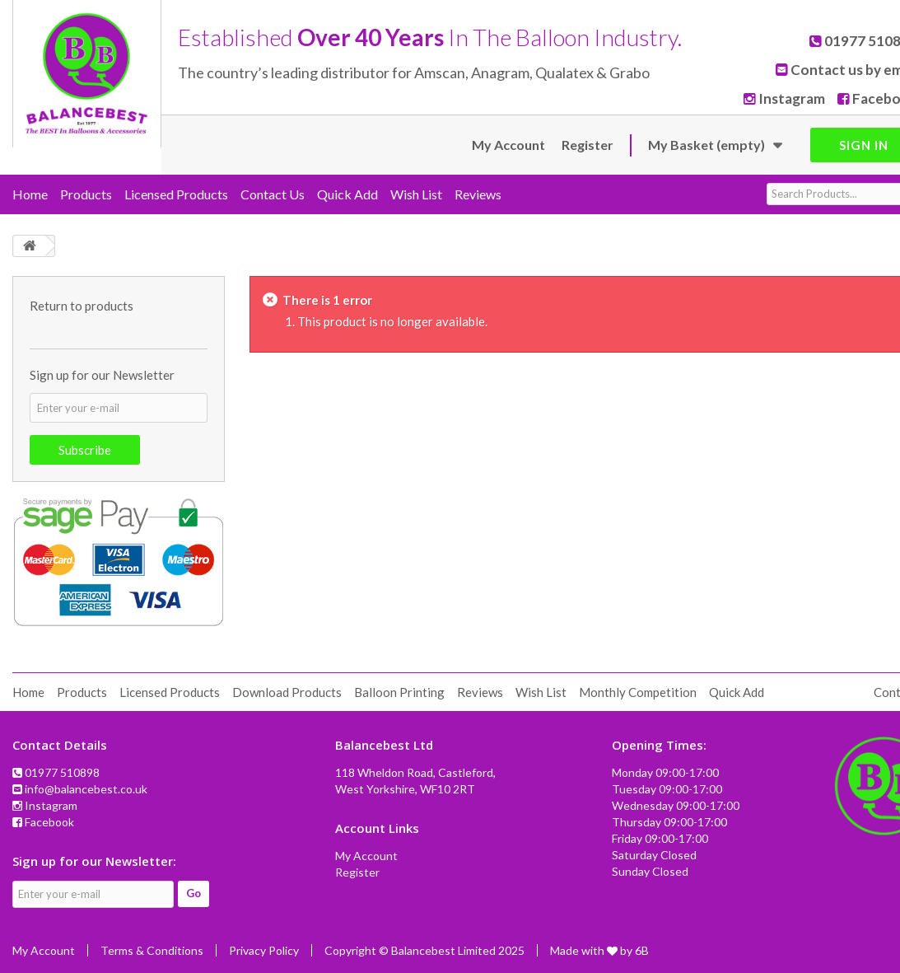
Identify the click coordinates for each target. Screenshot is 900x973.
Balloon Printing (399, 692)
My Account (508, 144)
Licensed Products (176, 194)
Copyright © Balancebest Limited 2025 (424, 950)
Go (193, 893)
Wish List (416, 194)
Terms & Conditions (151, 950)
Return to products (81, 305)
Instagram (796, 98)
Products (86, 194)
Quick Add (347, 194)
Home (30, 194)
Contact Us (272, 194)
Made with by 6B (599, 950)
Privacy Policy (264, 950)
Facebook (49, 822)
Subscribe (84, 449)
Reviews (478, 194)
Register (587, 144)
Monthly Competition (638, 692)
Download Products (287, 692)
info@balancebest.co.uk (86, 789)
